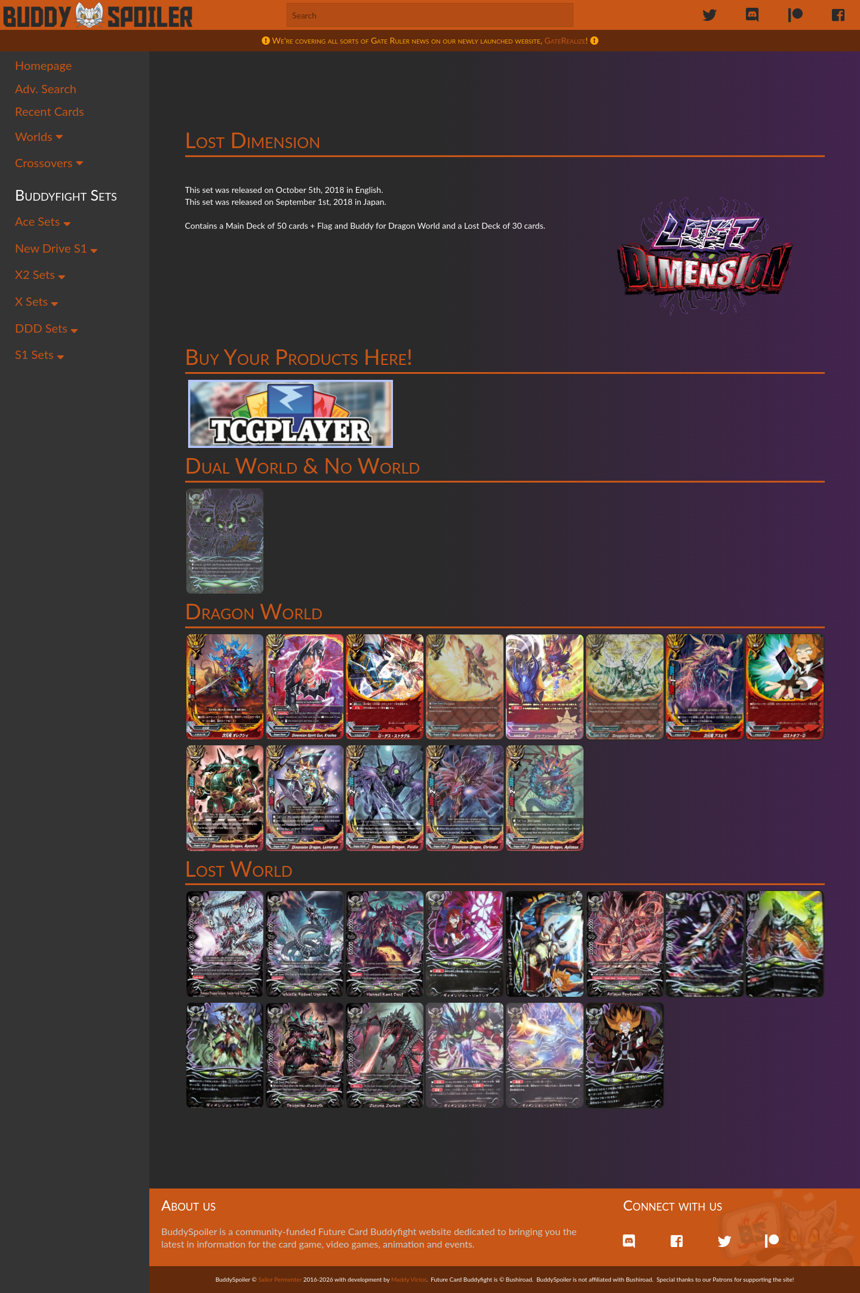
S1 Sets (39, 354)
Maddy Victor (408, 1279)
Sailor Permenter (280, 1279)
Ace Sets (43, 221)
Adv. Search (45, 88)
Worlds (39, 136)
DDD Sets (46, 328)
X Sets (37, 301)
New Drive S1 (56, 248)
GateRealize (565, 40)
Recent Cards (49, 111)
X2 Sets (40, 274)
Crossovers (49, 162)
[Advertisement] (504, 81)
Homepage (43, 65)
